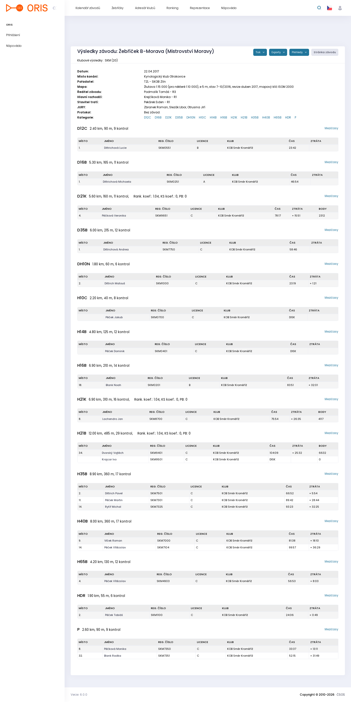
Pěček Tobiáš (114, 615)
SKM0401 (161, 351)
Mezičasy (331, 128)
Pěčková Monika (115, 649)
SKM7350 (164, 649)
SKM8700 (155, 419)
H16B (223, 117)
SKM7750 (169, 249)
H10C (202, 117)
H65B (278, 117)
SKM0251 (173, 182)
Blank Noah (113, 385)
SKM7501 (156, 493)
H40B (266, 117)
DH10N (190, 117)
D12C (147, 117)
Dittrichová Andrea (116, 249)
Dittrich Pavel (114, 493)
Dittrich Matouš (115, 283)
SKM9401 (156, 453)
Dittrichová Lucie (115, 148)
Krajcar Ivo (109, 459)
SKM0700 (157, 317)
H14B (213, 117)
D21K (168, 117)
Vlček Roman (113, 541)
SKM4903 (163, 581)
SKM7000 (163, 541)
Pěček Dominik (115, 351)
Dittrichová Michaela (117, 182)
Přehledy (297, 52)
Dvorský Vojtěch (113, 453)
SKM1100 (157, 615)
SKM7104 (163, 547)
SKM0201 (154, 385)
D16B (158, 117)
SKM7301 (156, 500)
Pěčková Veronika (114, 216)
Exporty (277, 52)
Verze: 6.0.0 (79, 694)
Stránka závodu (325, 52)
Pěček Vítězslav (115, 547)
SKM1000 (162, 283)
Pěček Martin (114, 500)
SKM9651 (161, 216)
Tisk (258, 52)
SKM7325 (156, 507)
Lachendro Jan (112, 419)
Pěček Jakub (114, 317)
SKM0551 (164, 148)
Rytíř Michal (113, 507)
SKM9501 (156, 459)
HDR (288, 117)
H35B (255, 117)
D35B (179, 117)
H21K (234, 117)
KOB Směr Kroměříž (240, 148)
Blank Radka (112, 656)
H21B (244, 117)
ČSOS (341, 694)
